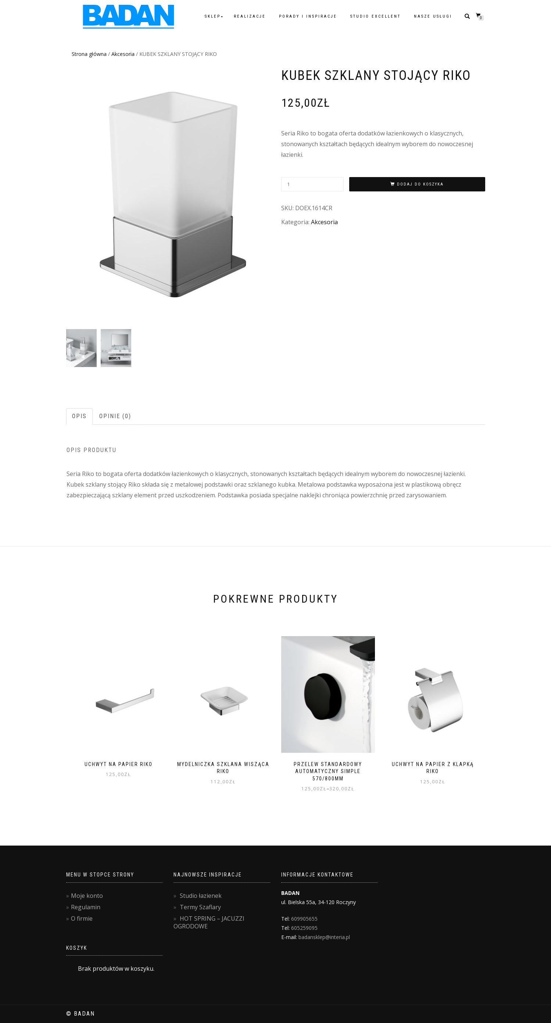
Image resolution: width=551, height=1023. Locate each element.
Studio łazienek (201, 896)
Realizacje (250, 16)
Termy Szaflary (200, 907)
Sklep (213, 16)
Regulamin (85, 907)
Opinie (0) (115, 416)
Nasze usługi (433, 16)
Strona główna (89, 53)
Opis (79, 416)
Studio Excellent (375, 16)
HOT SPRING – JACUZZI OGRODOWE (208, 922)
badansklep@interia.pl (324, 937)
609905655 (304, 918)
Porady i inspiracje (308, 16)
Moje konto (87, 896)
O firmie (82, 918)
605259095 (304, 927)
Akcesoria (123, 53)
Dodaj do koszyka (420, 184)
